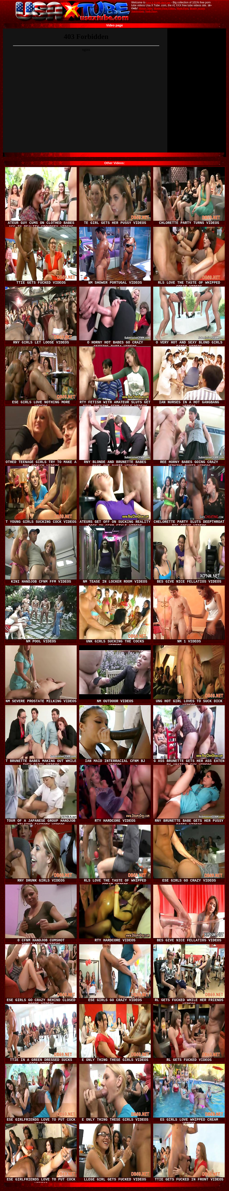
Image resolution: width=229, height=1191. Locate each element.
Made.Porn (182, 8)
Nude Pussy (151, 11)
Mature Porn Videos (164, 8)
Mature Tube (145, 8)
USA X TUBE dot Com (158, 2)
